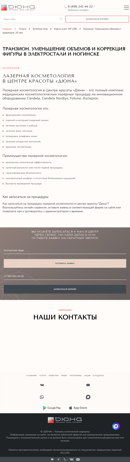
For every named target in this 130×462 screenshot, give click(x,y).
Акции (87, 375)
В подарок (98, 375)
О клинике (31, 375)
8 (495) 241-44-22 (80, 6)
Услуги (22, 28)
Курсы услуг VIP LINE (65, 28)
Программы (76, 375)
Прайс (64, 375)
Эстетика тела (40, 28)
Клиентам (54, 375)
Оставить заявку (65, 263)
